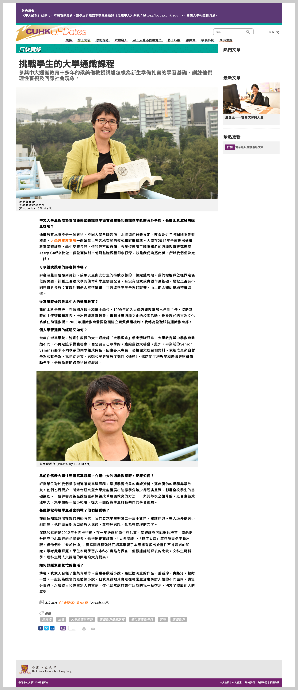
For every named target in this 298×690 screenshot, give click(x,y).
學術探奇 (102, 40)
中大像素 (237, 682)
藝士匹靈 (173, 40)
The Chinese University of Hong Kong (45, 669)
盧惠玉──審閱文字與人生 (244, 117)
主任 (61, 619)
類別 (259, 31)
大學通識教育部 (63, 240)
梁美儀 (47, 619)
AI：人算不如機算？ (147, 40)
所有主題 (226, 40)
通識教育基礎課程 (111, 619)
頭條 (69, 40)
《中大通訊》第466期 (72, 603)
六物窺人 (121, 40)
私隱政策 (275, 682)
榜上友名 (84, 40)
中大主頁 (224, 682)
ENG (270, 31)
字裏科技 (207, 40)
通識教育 (178, 619)
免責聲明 (262, 682)
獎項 (163, 619)
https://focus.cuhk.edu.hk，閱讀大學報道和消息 (179, 15)
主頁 (58, 30)
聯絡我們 (250, 682)
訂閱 (230, 147)
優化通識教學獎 (142, 619)
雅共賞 (190, 40)
